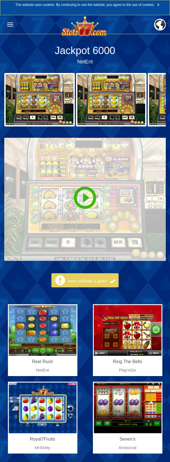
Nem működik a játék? (92, 281)
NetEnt (85, 62)
